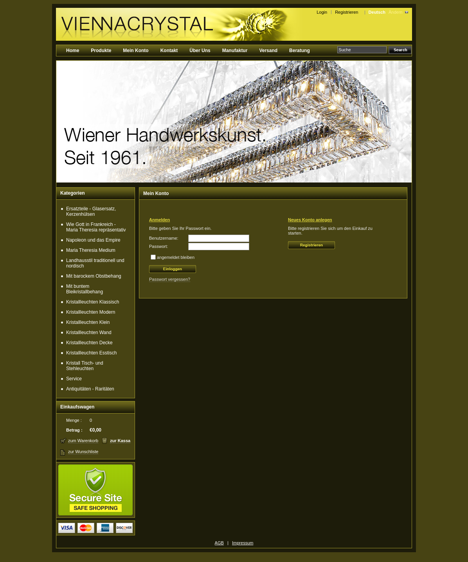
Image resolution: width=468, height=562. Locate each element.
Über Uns (199, 50)
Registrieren (347, 12)
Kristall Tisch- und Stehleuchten (84, 365)
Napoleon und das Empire (93, 240)
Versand (268, 50)
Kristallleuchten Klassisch (92, 302)
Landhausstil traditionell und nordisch (95, 263)
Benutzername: (163, 238)
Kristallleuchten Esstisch (91, 353)
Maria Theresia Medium (90, 250)
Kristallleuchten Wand (89, 332)
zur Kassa (120, 440)
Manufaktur (235, 50)
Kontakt (169, 50)
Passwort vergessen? (169, 279)
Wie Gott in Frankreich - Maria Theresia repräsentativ (96, 227)
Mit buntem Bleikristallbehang (84, 289)
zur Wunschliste (83, 451)
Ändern (395, 12)
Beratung (299, 50)
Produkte (101, 50)
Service (74, 378)
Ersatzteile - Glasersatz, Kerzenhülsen (91, 211)
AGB (219, 542)
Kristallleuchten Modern (90, 312)
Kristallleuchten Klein (88, 322)
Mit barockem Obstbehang (93, 276)
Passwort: (158, 246)
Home (72, 50)
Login (322, 12)
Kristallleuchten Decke (89, 342)
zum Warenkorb (83, 440)
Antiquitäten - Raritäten (90, 389)
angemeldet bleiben (175, 257)
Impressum (242, 542)
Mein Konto (135, 50)
